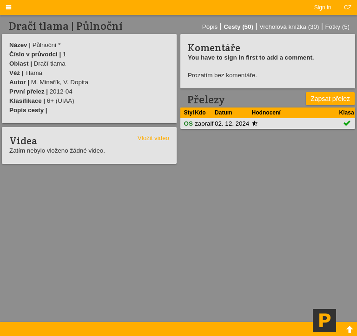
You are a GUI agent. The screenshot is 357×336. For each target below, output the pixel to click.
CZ (347, 7)
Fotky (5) (337, 26)
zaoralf (204, 123)
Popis (210, 26)
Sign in (322, 7)
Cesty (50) (238, 26)
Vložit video (153, 137)
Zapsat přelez (330, 98)
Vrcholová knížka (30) (289, 26)
